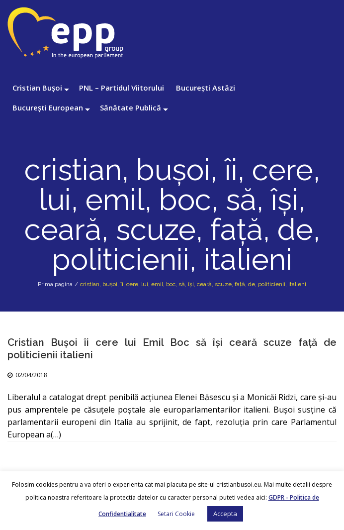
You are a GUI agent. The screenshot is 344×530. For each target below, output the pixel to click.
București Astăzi (205, 88)
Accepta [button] (225, 513)
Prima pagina (55, 284)
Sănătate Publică (130, 107)
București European (47, 107)
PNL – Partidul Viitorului (121, 88)
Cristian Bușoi (37, 88)
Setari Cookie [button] (176, 514)
